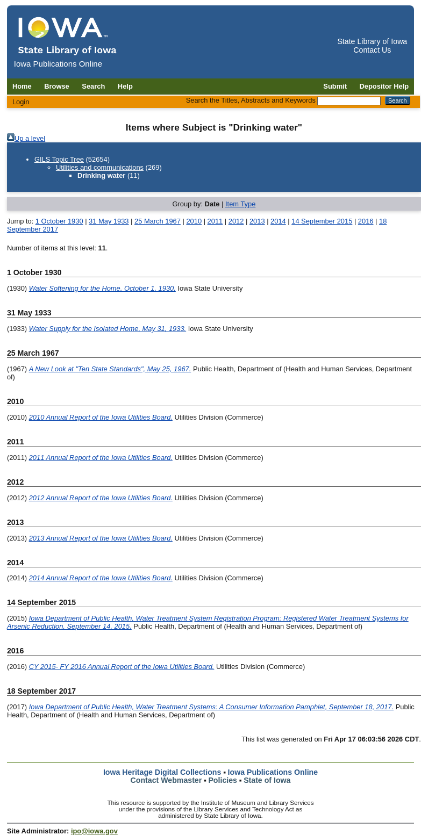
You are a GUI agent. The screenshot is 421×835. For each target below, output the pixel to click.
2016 (366, 221)
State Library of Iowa (372, 41)
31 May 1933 (109, 221)
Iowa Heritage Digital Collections (162, 772)
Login (21, 102)
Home (22, 86)
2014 (278, 221)
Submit (335, 86)
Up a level (30, 138)
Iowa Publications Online (273, 772)
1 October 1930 (59, 221)
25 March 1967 (157, 221)
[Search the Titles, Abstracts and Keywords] (349, 101)
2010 (194, 221)
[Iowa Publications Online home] (68, 35)
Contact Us (372, 50)
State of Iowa (267, 780)
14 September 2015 (321, 221)
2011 (215, 221)
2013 (257, 221)
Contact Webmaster (166, 780)
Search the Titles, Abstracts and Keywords (251, 100)
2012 (236, 221)
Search (93, 86)
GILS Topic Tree (59, 159)
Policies (222, 780)
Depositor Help (384, 86)
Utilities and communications (100, 167)
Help (125, 86)
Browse (56, 86)
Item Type (240, 204)
